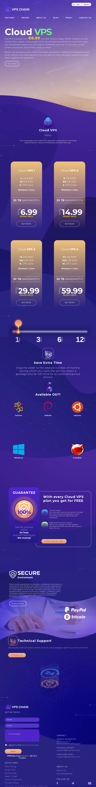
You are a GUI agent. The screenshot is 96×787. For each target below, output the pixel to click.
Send (13, 751)
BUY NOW (26, 224)
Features (9, 18)
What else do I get (54, 541)
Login (76, 4)
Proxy (69, 18)
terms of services (30, 745)
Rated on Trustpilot (22, 757)
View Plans (12, 64)
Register (86, 4)
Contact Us (85, 18)
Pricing (25, 18)
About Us (41, 18)
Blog (56, 18)
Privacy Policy (18, 603)
